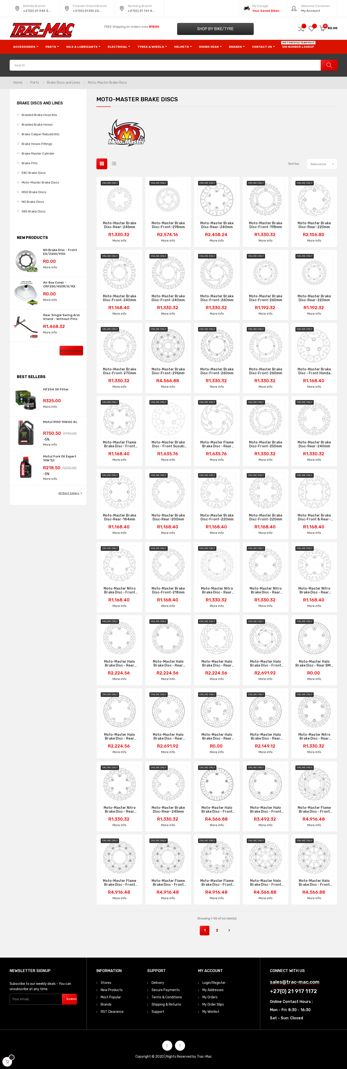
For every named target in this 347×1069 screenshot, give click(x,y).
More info (50, 267)
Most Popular (111, 997)
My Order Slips (213, 1004)
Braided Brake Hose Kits (39, 115)
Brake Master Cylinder (38, 153)
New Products (112, 990)
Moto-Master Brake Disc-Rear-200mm (168, 517)
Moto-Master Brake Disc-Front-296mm (168, 371)
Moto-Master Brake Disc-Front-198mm (265, 225)
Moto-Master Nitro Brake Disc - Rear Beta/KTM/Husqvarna (119, 810)
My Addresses (213, 990)
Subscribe (71, 999)
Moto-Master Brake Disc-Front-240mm (119, 298)
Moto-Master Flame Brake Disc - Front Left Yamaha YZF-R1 (119, 883)
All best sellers (70, 493)
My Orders (210, 997)
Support (158, 1012)
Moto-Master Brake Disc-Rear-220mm (314, 225)
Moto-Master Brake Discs (40, 182)
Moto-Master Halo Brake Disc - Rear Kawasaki (168, 737)
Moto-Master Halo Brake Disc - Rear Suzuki (119, 663)
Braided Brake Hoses (37, 124)
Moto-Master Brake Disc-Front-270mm (119, 371)
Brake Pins (30, 163)
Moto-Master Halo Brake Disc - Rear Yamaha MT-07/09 (119, 737)
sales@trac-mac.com (295, 982)
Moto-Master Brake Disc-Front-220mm (217, 517)
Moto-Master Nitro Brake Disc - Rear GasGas (314, 737)
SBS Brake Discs (34, 211)
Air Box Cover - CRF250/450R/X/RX (59, 284)
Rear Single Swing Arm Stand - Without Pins (61, 317)
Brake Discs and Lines (40, 103)
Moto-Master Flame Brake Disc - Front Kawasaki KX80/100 (119, 444)
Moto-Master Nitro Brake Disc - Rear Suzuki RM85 (314, 590)
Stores (106, 983)
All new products (71, 350)
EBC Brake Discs (34, 173)
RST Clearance (112, 1012)
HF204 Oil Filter (56, 389)
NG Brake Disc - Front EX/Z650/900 (60, 252)
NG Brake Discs (33, 202)
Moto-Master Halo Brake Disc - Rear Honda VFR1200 (168, 663)
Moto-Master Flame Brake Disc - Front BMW (314, 810)
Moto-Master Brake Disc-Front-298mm (168, 225)
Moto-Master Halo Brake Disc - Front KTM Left (265, 663)
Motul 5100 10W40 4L (60, 422)
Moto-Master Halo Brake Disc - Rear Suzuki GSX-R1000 (265, 737)
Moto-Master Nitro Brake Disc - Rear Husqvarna (266, 590)
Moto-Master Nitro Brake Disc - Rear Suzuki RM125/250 (217, 590)
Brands (106, 1004)
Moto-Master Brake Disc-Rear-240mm (217, 225)
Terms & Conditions (167, 997)
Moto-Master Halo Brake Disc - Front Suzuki (265, 883)
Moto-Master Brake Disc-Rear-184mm (119, 517)
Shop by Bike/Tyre (215, 29)
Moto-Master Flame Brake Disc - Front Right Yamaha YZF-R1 (168, 883)
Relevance (324, 164)
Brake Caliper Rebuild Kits (41, 134)
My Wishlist (210, 1012)
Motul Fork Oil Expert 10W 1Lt (59, 458)
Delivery (158, 983)
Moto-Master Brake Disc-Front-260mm (217, 298)
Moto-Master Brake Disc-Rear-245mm (119, 225)
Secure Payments (166, 990)
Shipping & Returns (166, 1004)
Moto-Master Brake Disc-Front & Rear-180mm (314, 517)
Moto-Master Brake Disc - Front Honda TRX (314, 371)
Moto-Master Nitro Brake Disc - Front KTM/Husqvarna (120, 590)
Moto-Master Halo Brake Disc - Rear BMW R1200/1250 (314, 663)
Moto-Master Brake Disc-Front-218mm (168, 590)
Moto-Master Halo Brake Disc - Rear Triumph (216, 737)
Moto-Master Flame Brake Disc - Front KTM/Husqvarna (217, 883)
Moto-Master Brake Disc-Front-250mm (265, 444)
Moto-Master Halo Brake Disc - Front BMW (217, 810)
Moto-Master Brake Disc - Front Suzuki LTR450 (168, 444)
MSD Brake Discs (34, 192)
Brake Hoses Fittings (37, 144)
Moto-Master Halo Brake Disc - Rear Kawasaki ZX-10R (216, 663)
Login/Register (214, 983)
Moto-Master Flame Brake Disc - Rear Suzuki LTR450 (217, 444)
